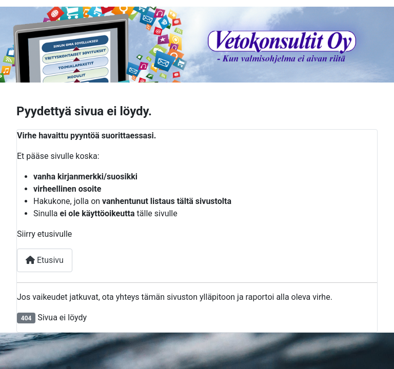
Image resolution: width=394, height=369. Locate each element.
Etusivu (45, 260)
